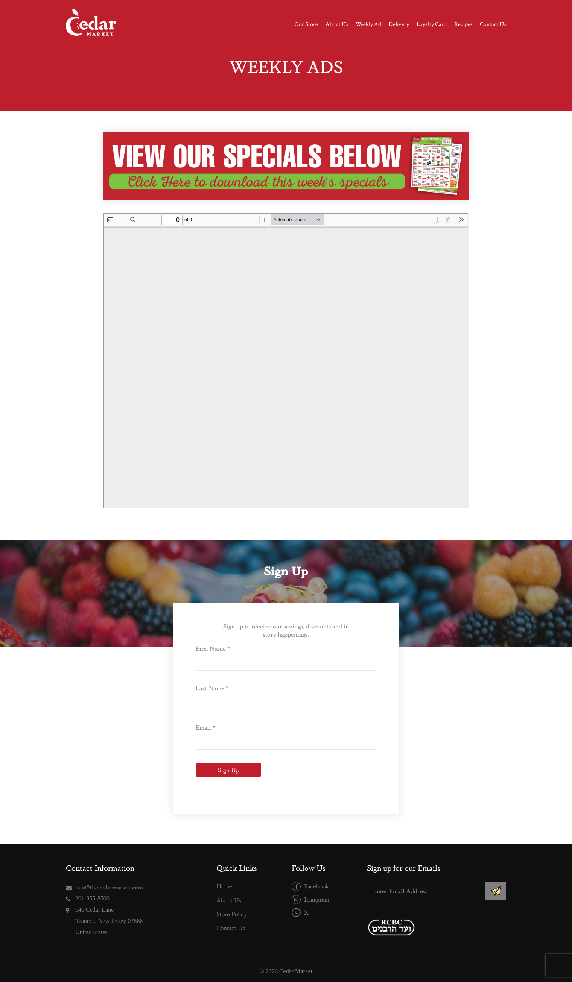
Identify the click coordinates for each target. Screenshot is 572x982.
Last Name (212, 687)
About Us (337, 24)
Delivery (399, 24)
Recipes (463, 24)
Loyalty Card (432, 24)
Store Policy (231, 913)
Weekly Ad (368, 24)
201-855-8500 (92, 898)
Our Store (306, 24)
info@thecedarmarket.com (109, 887)
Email (205, 727)
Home (224, 885)
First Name (213, 648)
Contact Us (493, 24)
